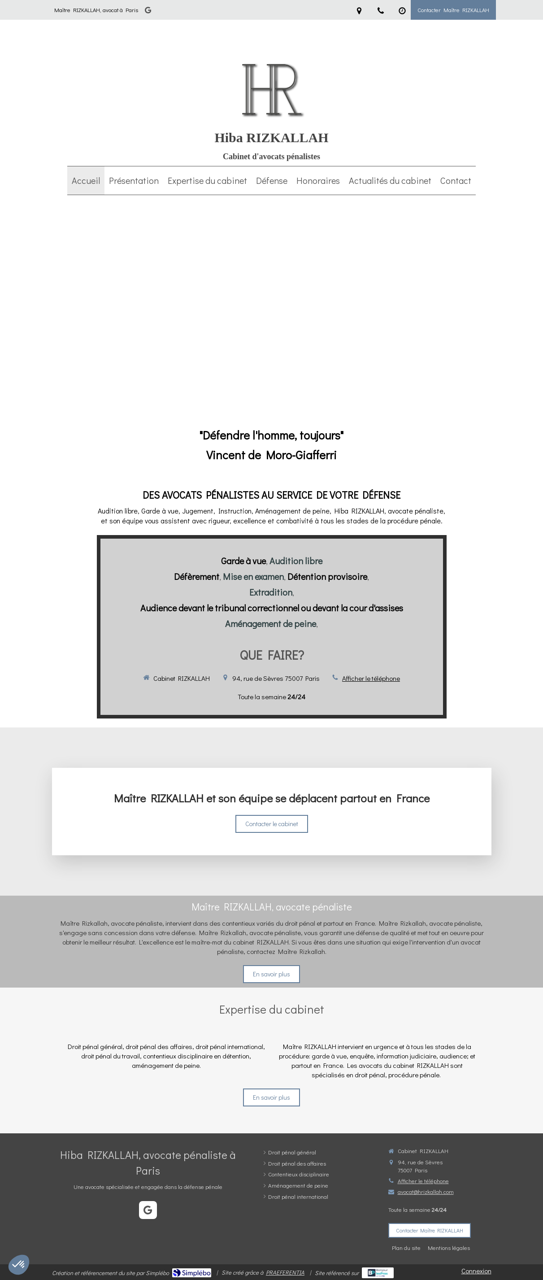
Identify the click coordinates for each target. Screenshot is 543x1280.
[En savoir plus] (271, 1097)
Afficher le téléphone (371, 678)
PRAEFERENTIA (285, 1272)
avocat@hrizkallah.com (426, 1191)
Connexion (476, 1270)
